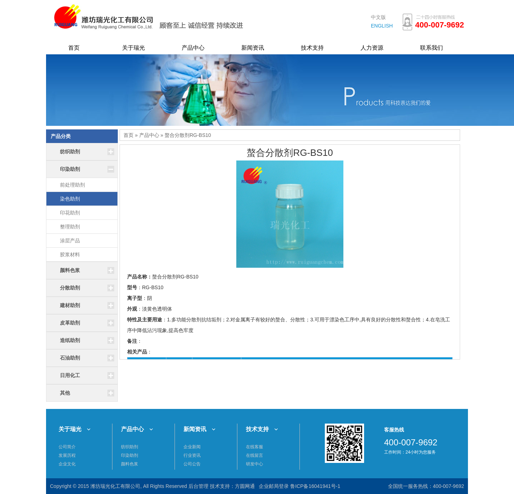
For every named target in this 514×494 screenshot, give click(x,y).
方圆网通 (245, 486)
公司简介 (67, 446)
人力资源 (372, 48)
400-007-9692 (448, 486)
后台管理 (198, 486)
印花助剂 (70, 213)
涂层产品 (70, 240)
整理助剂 (70, 226)
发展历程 (67, 455)
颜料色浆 (129, 463)
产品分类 (61, 136)
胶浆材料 (70, 254)
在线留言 (254, 455)
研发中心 (254, 463)
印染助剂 (129, 455)
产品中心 (193, 48)
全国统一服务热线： (410, 486)
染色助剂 (70, 199)
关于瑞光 (133, 48)
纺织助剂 (129, 446)
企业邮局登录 (274, 486)
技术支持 (312, 48)
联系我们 (431, 48)
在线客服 (254, 446)
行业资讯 (192, 455)
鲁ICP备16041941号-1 (315, 486)
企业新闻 (192, 446)
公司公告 (192, 463)
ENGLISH (382, 26)
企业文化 (67, 463)
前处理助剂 (72, 185)
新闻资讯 (252, 48)
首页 (74, 48)
